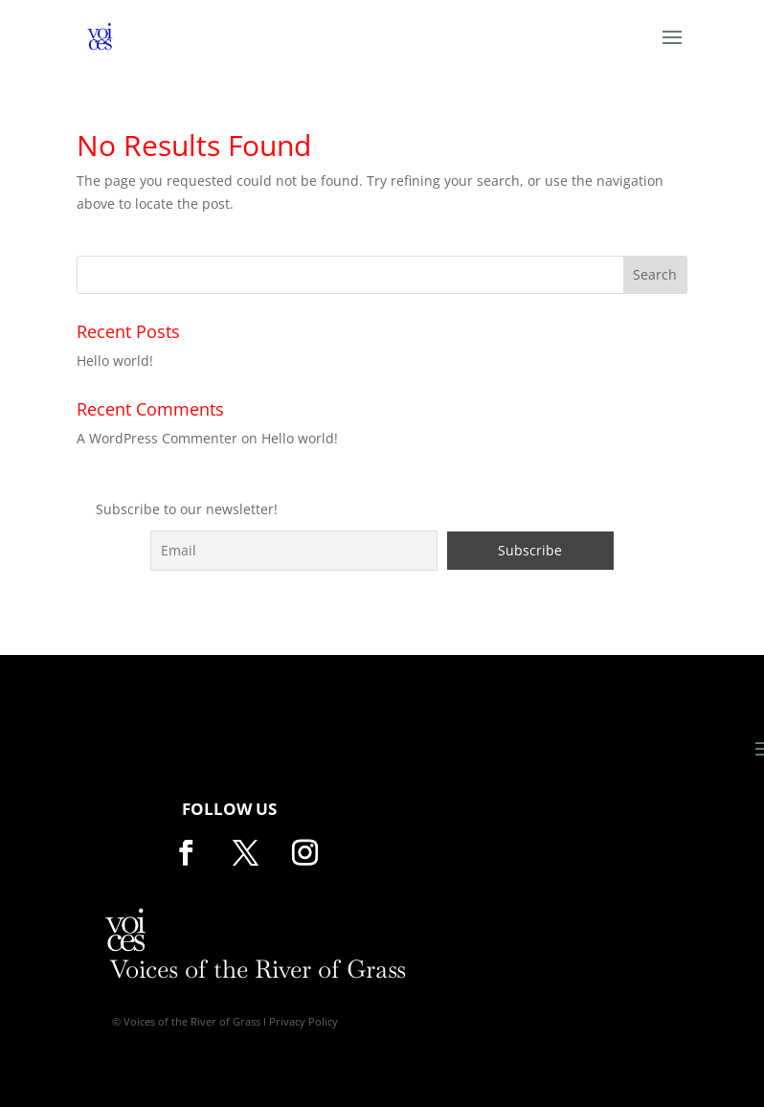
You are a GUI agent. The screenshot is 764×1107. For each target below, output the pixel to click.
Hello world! (115, 360)
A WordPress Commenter (157, 438)
